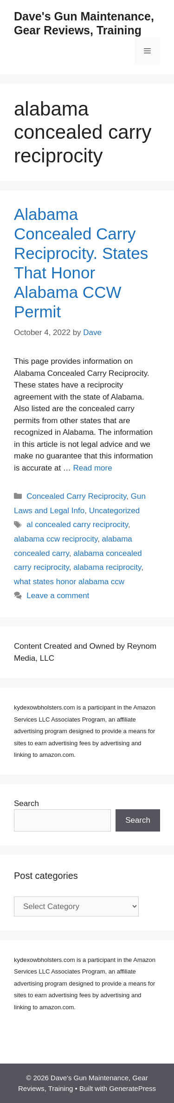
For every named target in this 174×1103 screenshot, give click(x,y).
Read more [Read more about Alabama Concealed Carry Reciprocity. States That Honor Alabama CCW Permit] (92, 468)
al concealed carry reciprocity (77, 524)
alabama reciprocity (107, 567)
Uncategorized (114, 510)
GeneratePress (132, 1088)
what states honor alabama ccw (69, 581)
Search (26, 803)
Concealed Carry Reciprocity (76, 496)
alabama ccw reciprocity (55, 539)
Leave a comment (57, 595)
